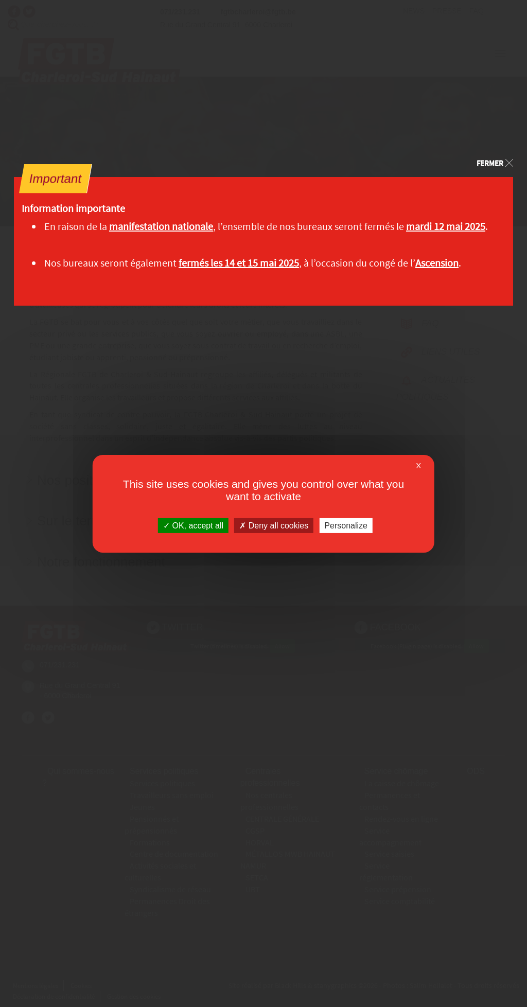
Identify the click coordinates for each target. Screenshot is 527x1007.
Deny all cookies (273, 525)
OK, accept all (193, 525)
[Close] (495, 161)
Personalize (345, 525)
